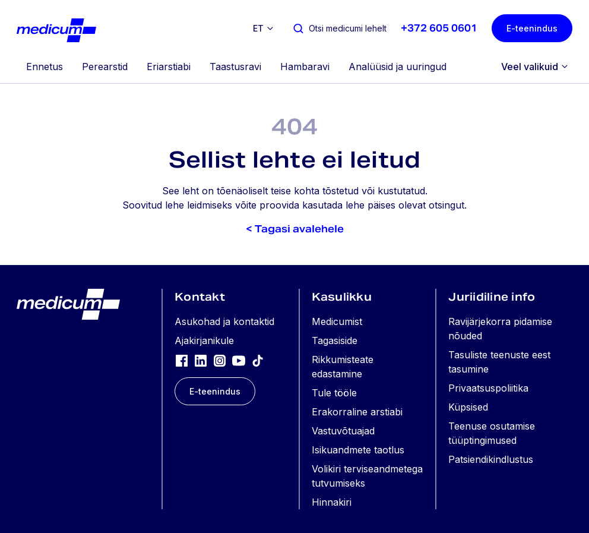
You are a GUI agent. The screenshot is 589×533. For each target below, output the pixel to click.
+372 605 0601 (439, 28)
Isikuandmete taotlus (358, 450)
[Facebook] (182, 360)
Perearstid (105, 66)
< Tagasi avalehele (295, 229)
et (258, 28)
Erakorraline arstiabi (357, 412)
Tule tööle (334, 393)
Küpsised (468, 407)
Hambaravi (305, 66)
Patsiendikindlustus (490, 459)
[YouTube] (239, 360)
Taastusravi (235, 66)
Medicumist (337, 321)
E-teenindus (532, 28)
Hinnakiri (332, 502)
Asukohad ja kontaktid (224, 321)
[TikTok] (258, 360)
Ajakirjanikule (204, 340)
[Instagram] (220, 360)
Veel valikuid (529, 66)
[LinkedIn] (201, 360)
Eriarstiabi (169, 66)
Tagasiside (334, 340)
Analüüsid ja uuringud (397, 66)
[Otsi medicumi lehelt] (339, 28)
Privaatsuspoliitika (488, 388)
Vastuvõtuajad (343, 431)
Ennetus (44, 66)
